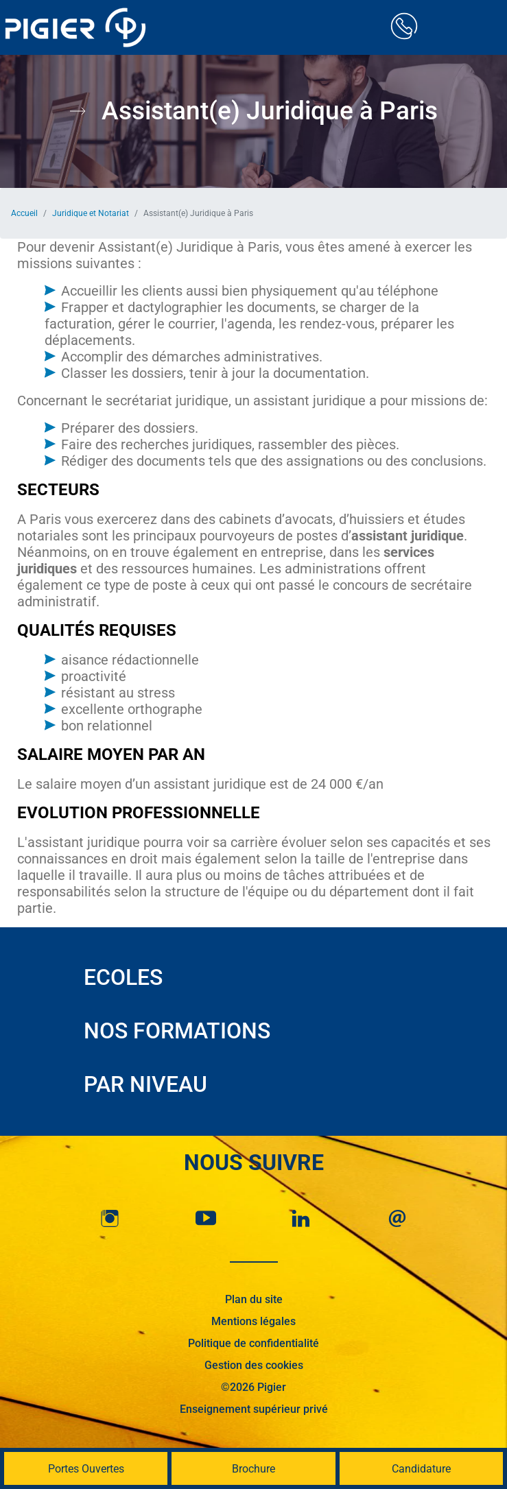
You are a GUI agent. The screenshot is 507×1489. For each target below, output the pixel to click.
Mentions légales (253, 1321)
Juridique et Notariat (90, 213)
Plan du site (254, 1299)
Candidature (421, 1468)
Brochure (253, 1468)
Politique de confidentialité (253, 1343)
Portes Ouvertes (86, 1468)
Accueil (24, 213)
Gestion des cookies (253, 1365)
